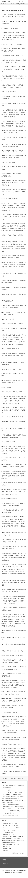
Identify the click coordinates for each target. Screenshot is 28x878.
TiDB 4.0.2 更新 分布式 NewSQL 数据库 (12, 794)
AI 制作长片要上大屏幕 (8, 834)
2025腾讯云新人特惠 (8, 832)
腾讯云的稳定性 (6, 846)
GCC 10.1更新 (6, 790)
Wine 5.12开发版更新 (8, 802)
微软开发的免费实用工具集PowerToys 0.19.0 (13, 800)
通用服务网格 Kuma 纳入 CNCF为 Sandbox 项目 (14, 806)
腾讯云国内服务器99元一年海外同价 (11, 838)
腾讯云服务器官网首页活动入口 (10, 842)
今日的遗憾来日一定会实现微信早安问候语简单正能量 (15, 796)
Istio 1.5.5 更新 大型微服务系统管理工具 (12, 804)
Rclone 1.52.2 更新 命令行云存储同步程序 (12, 811)
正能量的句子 (8, 3)
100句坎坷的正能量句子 (8, 813)
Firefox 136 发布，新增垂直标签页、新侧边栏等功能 (15, 853)
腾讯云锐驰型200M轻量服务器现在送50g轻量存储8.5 (15, 840)
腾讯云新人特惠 (5, 1)
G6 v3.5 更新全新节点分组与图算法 (11, 798)
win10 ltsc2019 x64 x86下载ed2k (10, 815)
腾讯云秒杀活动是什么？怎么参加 (11, 844)
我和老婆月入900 (7, 787)
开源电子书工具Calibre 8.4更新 (10, 823)
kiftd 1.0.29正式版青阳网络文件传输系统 (12, 792)
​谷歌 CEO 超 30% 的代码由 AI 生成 (11, 830)
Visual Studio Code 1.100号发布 (10, 825)
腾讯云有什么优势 (7, 848)
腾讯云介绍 (5, 851)
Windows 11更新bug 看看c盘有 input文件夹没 (13, 836)
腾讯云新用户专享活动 (14, 870)
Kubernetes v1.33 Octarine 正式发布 (11, 827)
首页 (2, 3)
